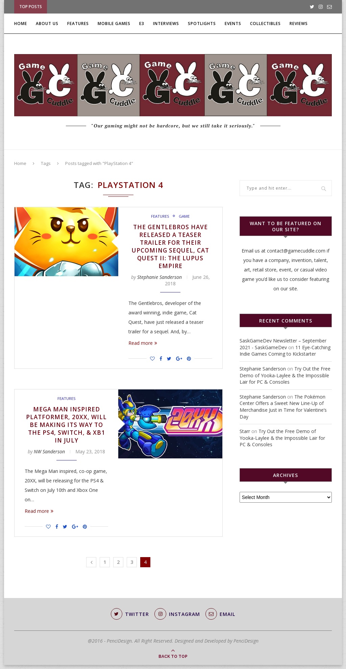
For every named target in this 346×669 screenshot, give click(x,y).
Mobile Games (114, 23)
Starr (245, 431)
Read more (142, 345)
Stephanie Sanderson (159, 279)
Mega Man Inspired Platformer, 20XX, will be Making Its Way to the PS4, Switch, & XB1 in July (66, 427)
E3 (141, 23)
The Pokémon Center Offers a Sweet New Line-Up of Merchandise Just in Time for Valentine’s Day (283, 406)
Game (184, 216)
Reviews (299, 23)
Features (78, 23)
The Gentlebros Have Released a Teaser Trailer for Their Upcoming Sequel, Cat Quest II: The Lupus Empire (170, 247)
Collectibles (265, 23)
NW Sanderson (49, 455)
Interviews (166, 23)
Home (20, 23)
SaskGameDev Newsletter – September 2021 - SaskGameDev (283, 344)
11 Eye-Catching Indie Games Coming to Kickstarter (285, 350)
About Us (47, 23)
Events (233, 23)
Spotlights (202, 23)
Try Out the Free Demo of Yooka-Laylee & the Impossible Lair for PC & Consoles (285, 375)
